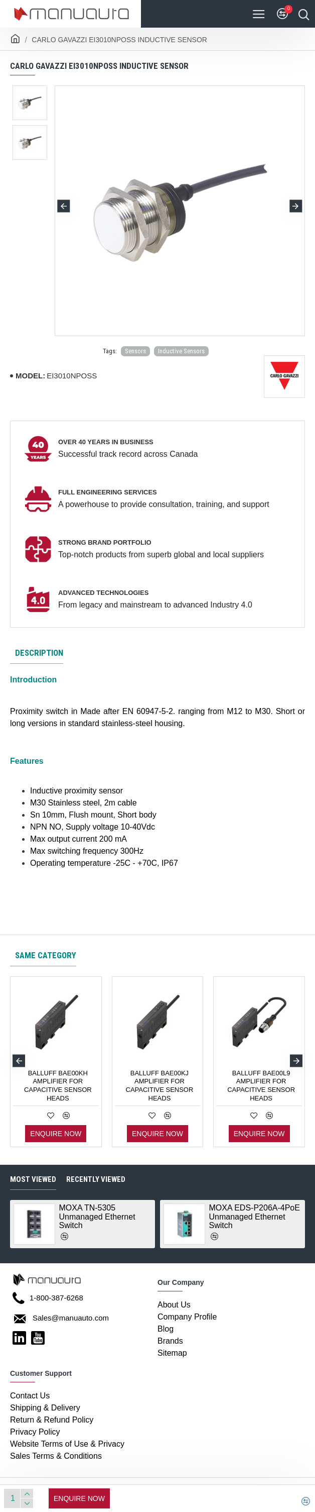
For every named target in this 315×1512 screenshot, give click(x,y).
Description (39, 653)
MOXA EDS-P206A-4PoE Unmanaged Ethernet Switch (254, 1216)
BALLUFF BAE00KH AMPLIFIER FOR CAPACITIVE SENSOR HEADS (58, 1085)
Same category (45, 955)
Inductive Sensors (181, 351)
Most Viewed (33, 1179)
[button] (64, 205)
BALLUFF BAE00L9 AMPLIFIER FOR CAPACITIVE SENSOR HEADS (261, 1085)
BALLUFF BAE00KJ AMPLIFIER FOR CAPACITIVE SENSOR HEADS (160, 1085)
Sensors (135, 351)
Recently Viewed (95, 1179)
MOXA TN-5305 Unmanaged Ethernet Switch (97, 1216)
